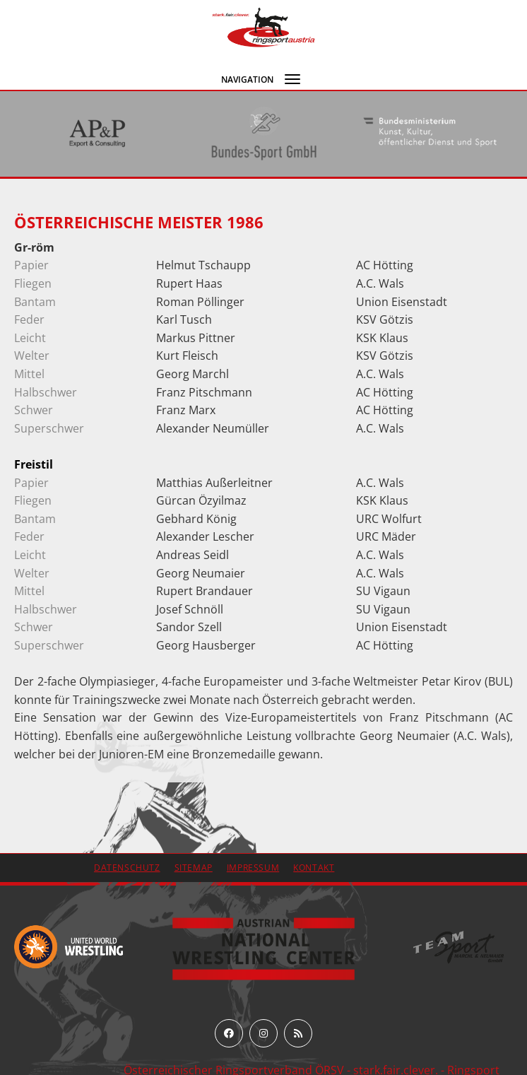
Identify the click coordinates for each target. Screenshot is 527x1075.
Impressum (253, 868)
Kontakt (313, 868)
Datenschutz (127, 868)
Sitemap (193, 868)
